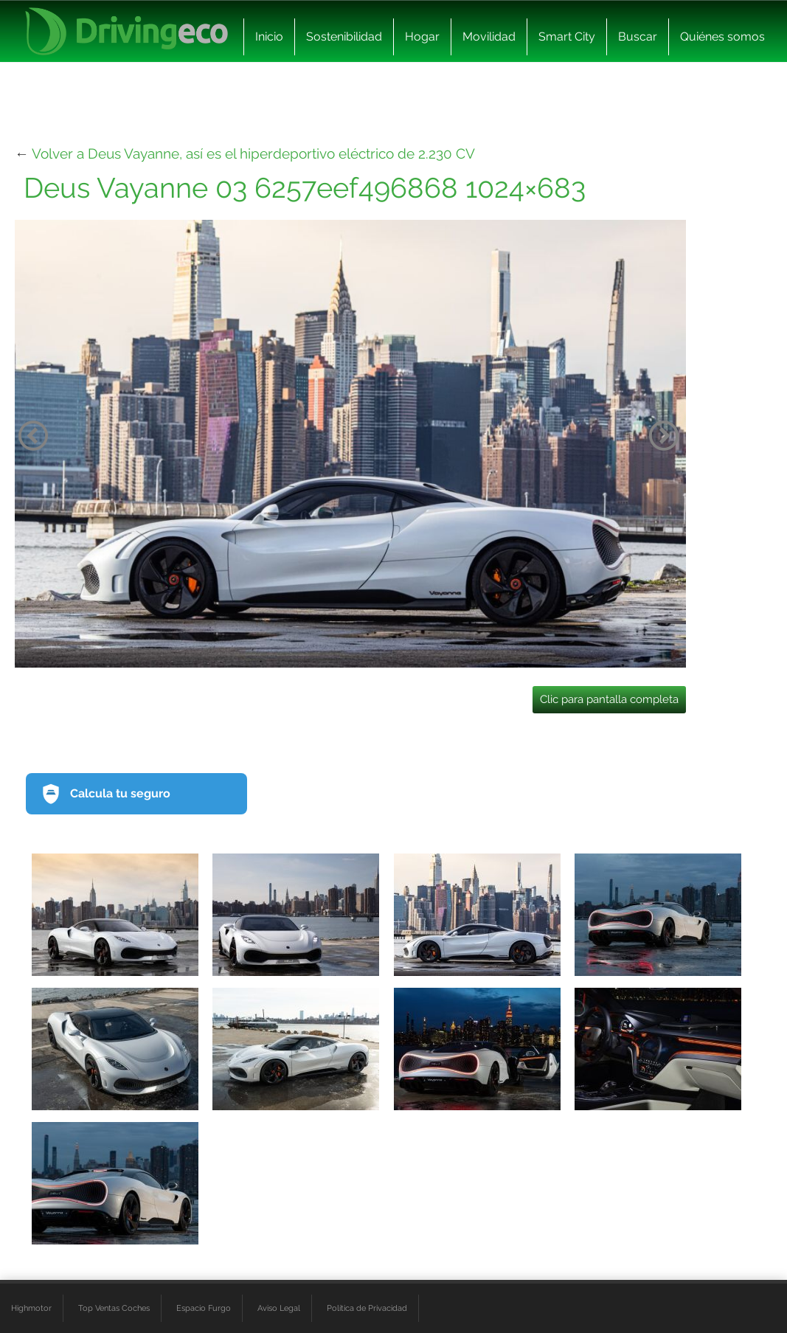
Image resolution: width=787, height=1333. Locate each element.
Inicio (269, 37)
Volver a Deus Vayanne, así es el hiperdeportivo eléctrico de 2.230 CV (253, 153)
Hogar (422, 37)
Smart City (566, 37)
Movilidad (489, 37)
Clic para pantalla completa (609, 699)
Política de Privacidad (367, 1308)
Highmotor (31, 1308)
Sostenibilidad (344, 37)
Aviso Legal (278, 1308)
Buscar (637, 37)
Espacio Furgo (203, 1308)
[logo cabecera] (126, 31)
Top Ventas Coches (114, 1308)
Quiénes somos (722, 37)
